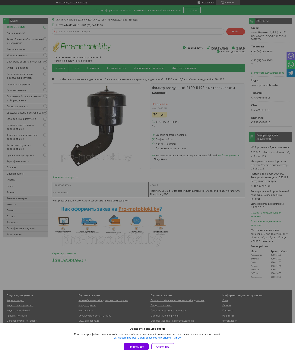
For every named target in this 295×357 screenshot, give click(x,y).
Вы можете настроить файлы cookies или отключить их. (146, 338)
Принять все (136, 346)
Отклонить (163, 346)
